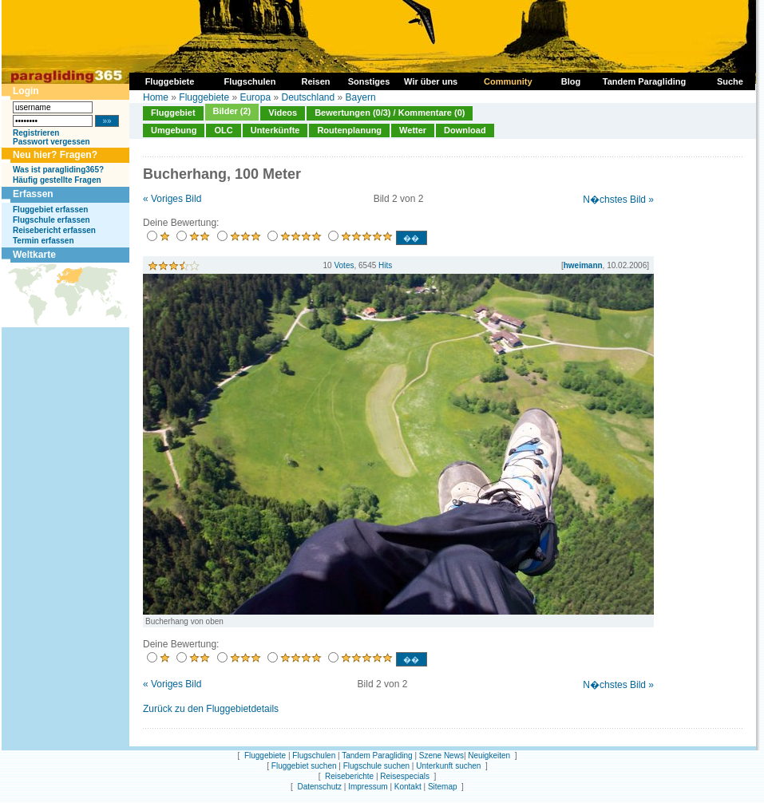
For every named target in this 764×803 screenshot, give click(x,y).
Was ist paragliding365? (58, 169)
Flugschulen (313, 755)
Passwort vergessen (51, 141)
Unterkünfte (275, 130)
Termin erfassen (43, 240)
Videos (282, 112)
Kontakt (408, 786)
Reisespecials (405, 776)
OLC (223, 130)
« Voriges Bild (172, 198)
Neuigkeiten (489, 755)
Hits (385, 265)
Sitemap (442, 786)
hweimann (583, 265)
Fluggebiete (204, 97)
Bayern (361, 97)
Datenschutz (319, 786)
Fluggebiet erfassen (50, 209)
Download (465, 130)
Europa (255, 97)
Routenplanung (349, 130)
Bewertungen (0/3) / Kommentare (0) (390, 112)
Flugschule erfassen (51, 220)
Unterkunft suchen (448, 765)
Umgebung (173, 130)
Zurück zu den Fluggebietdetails (211, 708)
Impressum (367, 786)
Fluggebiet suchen (304, 765)
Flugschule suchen (376, 765)
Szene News (441, 755)
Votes (344, 265)
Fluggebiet (173, 112)
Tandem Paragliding (377, 755)
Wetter (412, 130)
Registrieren (36, 133)
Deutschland (307, 97)
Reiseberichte (349, 776)
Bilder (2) (232, 111)
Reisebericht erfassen (54, 230)
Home (155, 97)
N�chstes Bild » (618, 199)
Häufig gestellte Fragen (57, 180)
